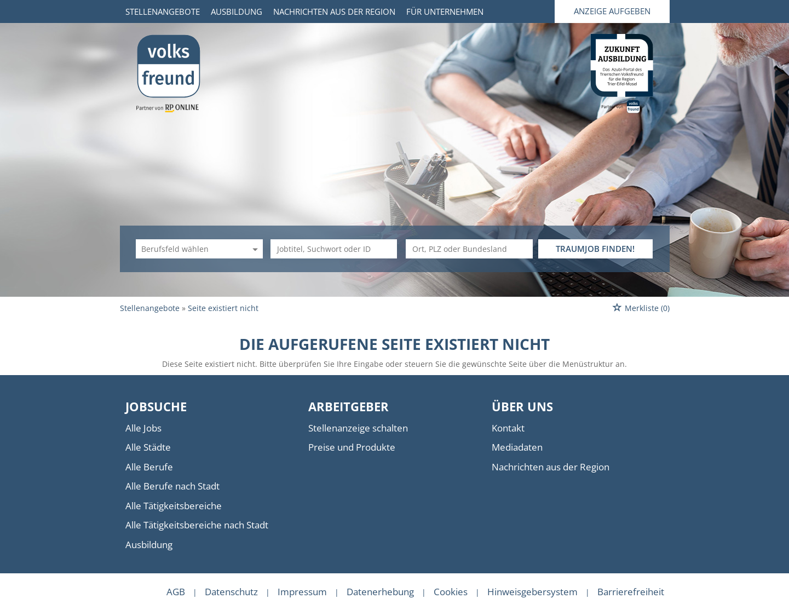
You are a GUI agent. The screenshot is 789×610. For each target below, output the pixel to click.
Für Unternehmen (444, 11)
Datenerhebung (380, 591)
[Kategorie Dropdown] (253, 248)
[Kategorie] (188, 248)
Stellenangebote (162, 11)
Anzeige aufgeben (612, 10)
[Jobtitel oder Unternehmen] (334, 248)
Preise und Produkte (351, 447)
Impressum (302, 591)
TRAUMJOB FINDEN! (595, 248)
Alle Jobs (143, 428)
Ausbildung (236, 11)
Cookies (451, 591)
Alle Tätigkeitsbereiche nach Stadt (196, 525)
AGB (175, 591)
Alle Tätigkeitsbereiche (173, 505)
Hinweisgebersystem (532, 591)
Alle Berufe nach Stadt (172, 486)
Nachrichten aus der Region (334, 11)
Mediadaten (517, 447)
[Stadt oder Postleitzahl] (469, 248)
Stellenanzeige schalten (358, 428)
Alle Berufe (149, 467)
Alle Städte (148, 447)
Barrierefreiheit (630, 591)
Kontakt (508, 428)
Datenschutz (231, 591)
